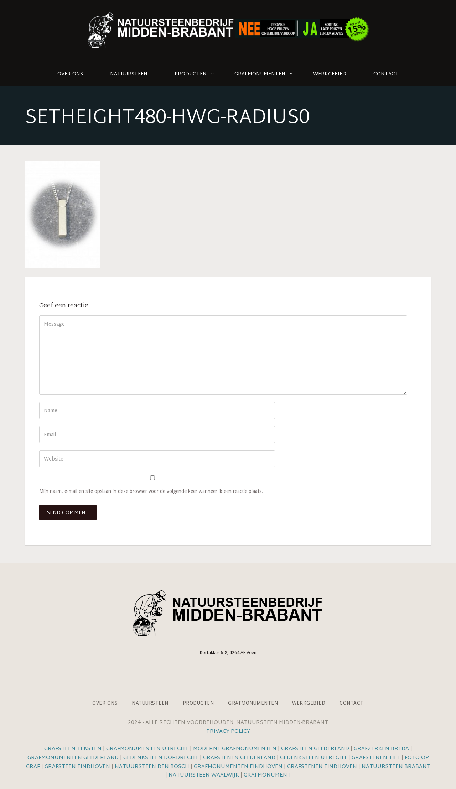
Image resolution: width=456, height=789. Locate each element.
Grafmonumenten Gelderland (73, 758)
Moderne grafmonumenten (234, 749)
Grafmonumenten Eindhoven (238, 767)
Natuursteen (128, 74)
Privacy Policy (228, 731)
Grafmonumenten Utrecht (147, 749)
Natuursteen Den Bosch (152, 767)
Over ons (70, 74)
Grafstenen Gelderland (239, 758)
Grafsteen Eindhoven (77, 767)
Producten (191, 74)
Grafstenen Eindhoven (322, 767)
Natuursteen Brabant (396, 767)
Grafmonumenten (259, 74)
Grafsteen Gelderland (315, 749)
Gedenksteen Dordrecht (160, 758)
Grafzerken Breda (381, 749)
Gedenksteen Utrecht (314, 758)
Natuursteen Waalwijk (204, 775)
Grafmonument (267, 775)
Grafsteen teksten (73, 749)
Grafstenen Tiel (376, 758)
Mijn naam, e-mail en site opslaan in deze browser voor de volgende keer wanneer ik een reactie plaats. (151, 491)
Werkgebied (329, 74)
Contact (386, 74)
